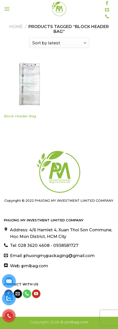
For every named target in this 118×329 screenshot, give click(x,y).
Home (16, 26)
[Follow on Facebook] (107, 3)
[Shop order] (59, 43)
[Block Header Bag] (30, 84)
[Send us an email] (107, 10)
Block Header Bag (20, 116)
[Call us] (107, 16)
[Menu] (7, 9)
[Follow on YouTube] (36, 293)
